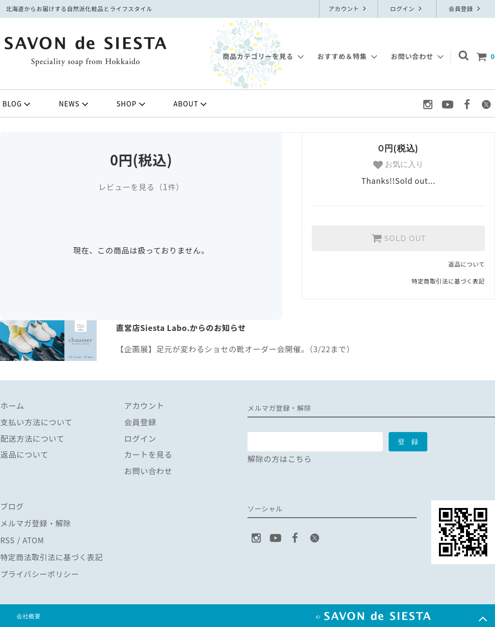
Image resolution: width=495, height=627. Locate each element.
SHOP (131, 104)
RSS (7, 538)
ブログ (12, 506)
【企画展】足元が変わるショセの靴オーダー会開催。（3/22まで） (235, 349)
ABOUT (191, 104)
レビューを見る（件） (141, 187)
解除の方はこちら (280, 458)
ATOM (33, 538)
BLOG (17, 104)
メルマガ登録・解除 (36, 522)
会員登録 (465, 8)
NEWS (74, 104)
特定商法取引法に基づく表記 (52, 555)
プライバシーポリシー (40, 571)
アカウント (349, 8)
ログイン (407, 8)
